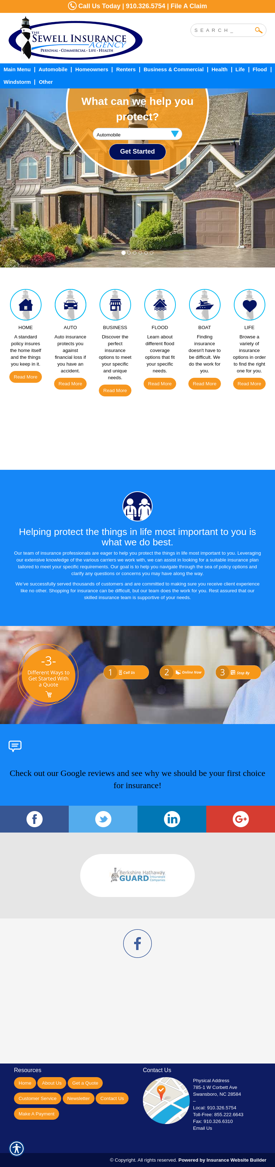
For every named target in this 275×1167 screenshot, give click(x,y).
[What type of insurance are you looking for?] (137, 134)
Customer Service (38, 1098)
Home (25, 1083)
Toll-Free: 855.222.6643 (218, 1114)
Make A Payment (36, 1114)
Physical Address (211, 1080)
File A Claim (189, 6)
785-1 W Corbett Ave (215, 1087)
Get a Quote (85, 1083)
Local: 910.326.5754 (214, 1107)
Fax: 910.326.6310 (213, 1121)
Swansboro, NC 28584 (217, 1094)
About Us (52, 1083)
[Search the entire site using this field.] (223, 29)
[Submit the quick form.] (137, 152)
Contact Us (112, 1098)
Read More (26, 377)
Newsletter (78, 1098)
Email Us (202, 1128)
